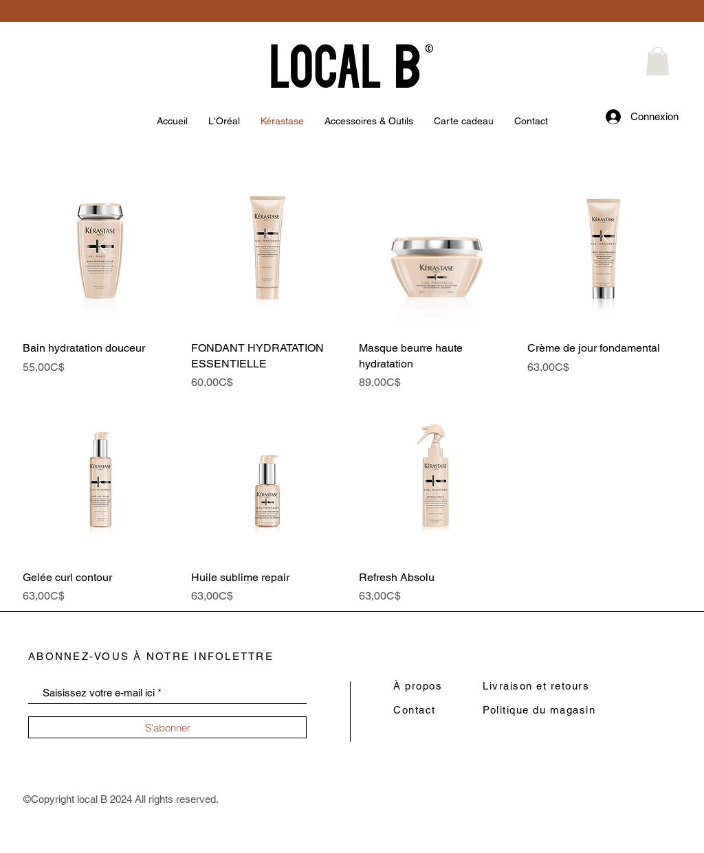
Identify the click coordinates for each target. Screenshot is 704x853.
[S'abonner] (167, 727)
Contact (414, 710)
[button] (658, 61)
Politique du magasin (539, 710)
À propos (417, 686)
